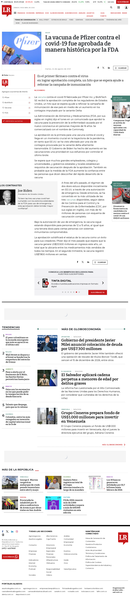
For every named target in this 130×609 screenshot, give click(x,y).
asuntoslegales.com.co (11, 588)
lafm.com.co (102, 591)
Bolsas (9, 334)
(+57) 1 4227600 (9, 548)
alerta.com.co (7, 594)
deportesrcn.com (23, 594)
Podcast (32, 569)
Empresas (33, 551)
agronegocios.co (30, 588)
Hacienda (9, 414)
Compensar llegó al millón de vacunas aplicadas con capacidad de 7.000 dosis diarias (121, 127)
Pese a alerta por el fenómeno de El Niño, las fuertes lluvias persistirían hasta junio (17, 375)
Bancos (9, 386)
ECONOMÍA (30, 13)
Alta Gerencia (51, 536)
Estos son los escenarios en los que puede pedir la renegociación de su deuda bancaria (18, 393)
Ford (71, 20)
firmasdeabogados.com (72, 588)
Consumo (33, 545)
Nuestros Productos (94, 544)
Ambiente (9, 369)
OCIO (47, 13)
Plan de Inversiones (30, 23)
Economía (68, 545)
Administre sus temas (13, 121)
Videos (49, 575)
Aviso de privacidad (93, 550)
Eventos (67, 551)
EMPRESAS (40, 13)
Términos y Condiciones (95, 553)
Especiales (50, 551)
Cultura (66, 497)
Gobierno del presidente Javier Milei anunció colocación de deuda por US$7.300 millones (91, 344)
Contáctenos (91, 547)
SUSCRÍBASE (123, 2)
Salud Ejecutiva (70, 569)
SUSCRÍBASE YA (97, 292)
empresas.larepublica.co (50, 588)
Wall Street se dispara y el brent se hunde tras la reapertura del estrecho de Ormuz (18, 358)
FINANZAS (21, 13)
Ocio (66, 563)
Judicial (23, 497)
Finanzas (32, 554)
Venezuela (24, 477)
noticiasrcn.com (87, 591)
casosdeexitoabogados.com (13, 591)
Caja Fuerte (51, 539)
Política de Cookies (93, 562)
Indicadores (33, 560)
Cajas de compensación (94, 20)
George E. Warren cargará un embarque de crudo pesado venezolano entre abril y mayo (30, 485)
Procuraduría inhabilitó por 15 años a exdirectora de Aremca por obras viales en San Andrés (30, 505)
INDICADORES (116, 13)
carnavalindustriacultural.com (40, 591)
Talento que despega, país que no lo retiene (17, 405)
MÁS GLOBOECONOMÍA (112, 445)
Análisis (67, 536)
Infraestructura (52, 560)
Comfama (79, 20)
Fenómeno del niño (113, 20)
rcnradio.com (73, 591)
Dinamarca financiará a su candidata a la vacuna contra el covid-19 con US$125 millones (121, 212)
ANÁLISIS (82, 13)
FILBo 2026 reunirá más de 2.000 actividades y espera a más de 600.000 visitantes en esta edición (73, 506)
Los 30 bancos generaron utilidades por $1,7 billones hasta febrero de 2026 (116, 485)
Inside (66, 560)
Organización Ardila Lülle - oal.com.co (119, 590)
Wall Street (44, 20)
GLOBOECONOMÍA (57, 13)
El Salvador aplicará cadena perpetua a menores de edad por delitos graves (89, 379)
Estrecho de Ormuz (59, 20)
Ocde (18, 23)
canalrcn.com (59, 591)
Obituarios (50, 563)
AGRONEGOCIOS (71, 13)
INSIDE (124, 13)
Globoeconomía (70, 554)
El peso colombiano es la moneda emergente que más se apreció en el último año (17, 341)
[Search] (111, 7)
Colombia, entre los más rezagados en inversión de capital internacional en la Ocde (18, 421)
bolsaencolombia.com (94, 588)
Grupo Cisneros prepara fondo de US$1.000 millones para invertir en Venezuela (90, 417)
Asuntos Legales (35, 539)
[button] (37, 283)
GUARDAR (120, 68)
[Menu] (15, 12)
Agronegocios (34, 536)
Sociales (32, 575)
